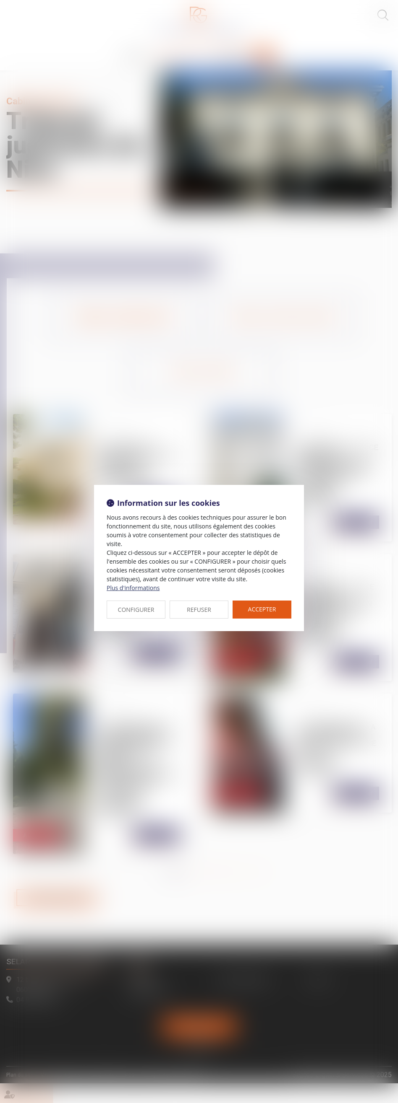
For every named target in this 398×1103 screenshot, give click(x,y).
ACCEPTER (262, 609)
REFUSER (199, 610)
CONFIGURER (136, 610)
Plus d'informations (133, 588)
